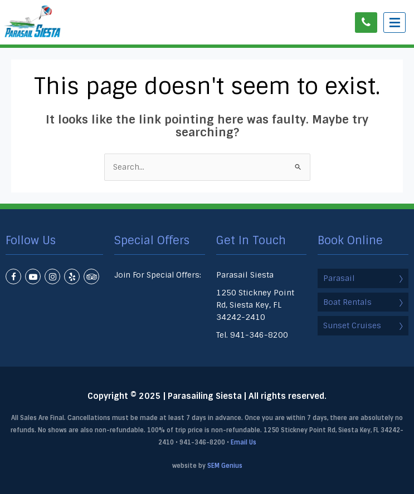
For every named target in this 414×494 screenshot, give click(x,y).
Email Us (243, 442)
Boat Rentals (363, 302)
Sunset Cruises (363, 325)
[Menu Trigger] (394, 22)
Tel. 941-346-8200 (252, 335)
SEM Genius (224, 466)
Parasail (363, 278)
